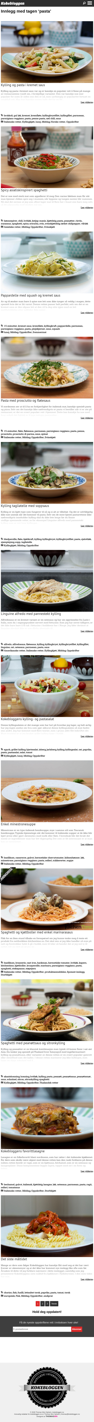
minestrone (7, 860)
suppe (70, 860)
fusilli (21, 1292)
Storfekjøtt (6, 974)
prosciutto (6, 434)
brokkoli (8, 115)
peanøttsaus (69, 1076)
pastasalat (13, 752)
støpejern (31, 968)
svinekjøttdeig (52, 223)
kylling (37, 539)
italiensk (27, 1184)
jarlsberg (51, 749)
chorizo (8, 1292)
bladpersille (10, 539)
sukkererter (59, 860)
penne (80, 431)
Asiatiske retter (12, 227)
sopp (17, 542)
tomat (29, 752)
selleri (48, 860)
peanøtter (69, 220)
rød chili (50, 118)
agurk (7, 749)
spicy (26, 223)
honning (24, 1076)
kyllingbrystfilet (50, 115)
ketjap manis (39, 220)
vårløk (84, 223)
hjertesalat (32, 749)
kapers (82, 962)
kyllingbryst (48, 539)
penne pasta (38, 118)
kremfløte (36, 115)
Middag (46, 121)
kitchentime (7, 965)
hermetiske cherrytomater (49, 857)
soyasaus (6, 223)
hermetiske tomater (59, 962)
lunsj (38, 121)
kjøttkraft (28, 539)
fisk (15, 1292)
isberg (42, 749)
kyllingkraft (50, 326)
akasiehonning (12, 1076)
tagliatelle (26, 542)
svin (41, 223)
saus (58, 118)
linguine (5, 647)
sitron (21, 1079)
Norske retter (58, 121)
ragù (89, 1184)
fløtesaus (29, 431)
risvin (79, 220)
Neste (54, 1304)
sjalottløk (86, 539)
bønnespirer (10, 220)
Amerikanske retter (14, 650)
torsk (67, 1292)
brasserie (20, 962)
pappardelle (63, 326)
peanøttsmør (84, 1076)
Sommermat (39, 332)
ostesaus (19, 647)
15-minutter (10, 326)
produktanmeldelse (55, 972)
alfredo (8, 644)
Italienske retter (12, 121)
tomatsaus (14, 1187)
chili (20, 220)
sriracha (33, 223)
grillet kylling (18, 749)
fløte (20, 431)
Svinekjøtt (49, 227)
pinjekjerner (38, 328)
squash (56, 328)
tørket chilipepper (70, 223)
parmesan (78, 115)
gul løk (17, 115)
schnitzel (11, 1079)
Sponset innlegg (75, 972)
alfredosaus (19, 644)
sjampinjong (7, 542)
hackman (42, 962)
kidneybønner (72, 857)
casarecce (20, 857)
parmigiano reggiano (12, 118)
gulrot (30, 857)
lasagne (47, 1184)
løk (82, 857)
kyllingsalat (71, 749)
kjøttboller (20, 965)
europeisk (9, 1296)
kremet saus (24, 326)
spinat (44, 434)
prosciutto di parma (23, 434)
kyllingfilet (66, 115)
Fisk (18, 1296)
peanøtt (57, 1076)
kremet (26, 115)
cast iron (31, 962)
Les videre (86, 102)
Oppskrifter (72, 121)
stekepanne (18, 968)
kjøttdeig (51, 220)
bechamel (9, 1184)
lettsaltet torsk (32, 1292)
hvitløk (27, 220)
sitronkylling (31, 1079)
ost (12, 647)
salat (22, 752)
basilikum (9, 857)
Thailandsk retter (49, 1082)
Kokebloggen (12, 3)
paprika (87, 749)
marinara (46, 965)
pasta (28, 118)
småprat (48, 1296)
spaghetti (17, 223)
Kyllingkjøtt (28, 121)
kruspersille (33, 965)
